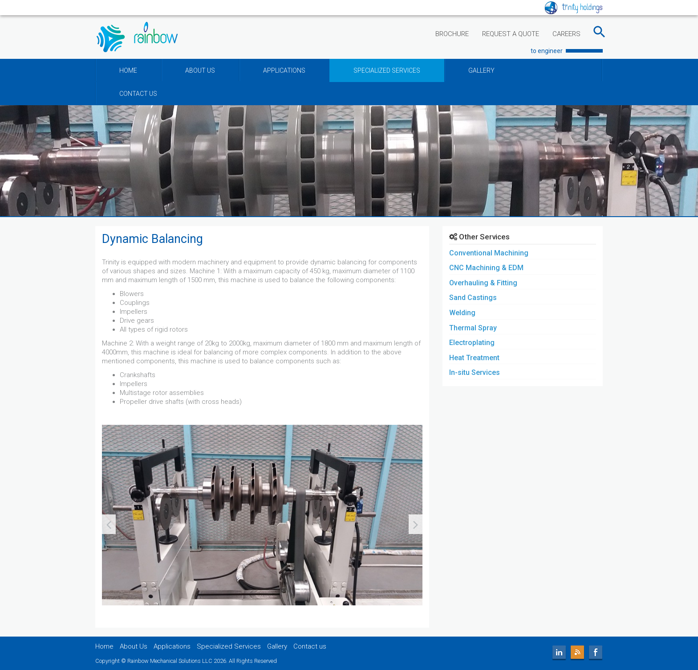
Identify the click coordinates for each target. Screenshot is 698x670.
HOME (128, 70)
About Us (133, 646)
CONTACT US (138, 93)
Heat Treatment (474, 357)
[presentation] (109, 524)
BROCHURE (452, 34)
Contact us (309, 646)
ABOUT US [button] (200, 70)
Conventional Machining (488, 253)
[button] (104, 612)
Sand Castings (473, 297)
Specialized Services (229, 646)
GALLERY (481, 70)
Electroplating (472, 342)
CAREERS (566, 34)
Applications (172, 646)
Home (104, 646)
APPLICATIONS (284, 70)
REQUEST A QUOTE (510, 34)
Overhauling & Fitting (483, 283)
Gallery (277, 646)
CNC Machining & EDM (486, 267)
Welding (462, 312)
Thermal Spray (473, 328)
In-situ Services (474, 372)
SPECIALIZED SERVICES (386, 70)
